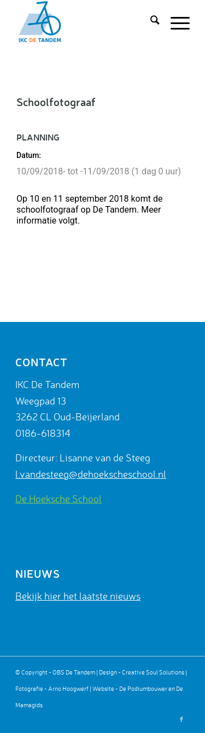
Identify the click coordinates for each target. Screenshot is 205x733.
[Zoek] (149, 22)
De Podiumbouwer (143, 689)
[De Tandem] (85, 22)
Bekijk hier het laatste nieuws (77, 596)
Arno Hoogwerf (68, 689)
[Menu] (175, 22)
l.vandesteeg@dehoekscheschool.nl (90, 474)
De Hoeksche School (58, 498)
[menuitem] (149, 22)
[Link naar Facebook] (181, 719)
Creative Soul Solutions (153, 672)
